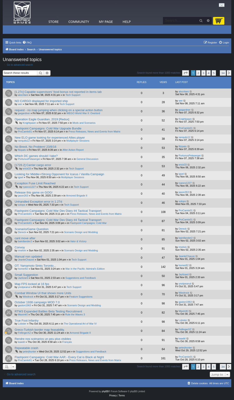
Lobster (22, 323)
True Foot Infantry (26, 320)
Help (127, 21)
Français (67, 342)
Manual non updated (28, 256)
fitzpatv (22, 149)
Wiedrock (28, 296)
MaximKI (23, 314)
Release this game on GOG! (34, 192)
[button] (185, 73)
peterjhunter (29, 351)
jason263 (23, 195)
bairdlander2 (25, 241)
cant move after (25, 238)
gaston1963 (24, 305)
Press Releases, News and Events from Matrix (94, 131)
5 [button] (214, 73)
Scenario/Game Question (31, 229)
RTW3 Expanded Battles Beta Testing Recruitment (48, 311)
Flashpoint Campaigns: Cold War (88, 223)
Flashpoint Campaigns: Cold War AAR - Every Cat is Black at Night (59, 357)
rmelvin (22, 250)
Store (53, 21)
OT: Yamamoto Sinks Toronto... (35, 265)
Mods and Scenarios (83, 122)
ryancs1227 (29, 186)
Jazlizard (23, 278)
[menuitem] (27, 42)
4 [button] (208, 73)
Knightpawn (29, 122)
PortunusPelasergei (29, 159)
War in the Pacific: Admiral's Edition (85, 268)
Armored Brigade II (76, 195)
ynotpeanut (24, 287)
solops (21, 204)
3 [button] (203, 73)
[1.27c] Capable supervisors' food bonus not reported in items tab (58, 92)
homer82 (23, 268)
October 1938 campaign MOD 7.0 (37, 302)
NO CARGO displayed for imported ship (41, 101)
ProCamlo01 (25, 131)
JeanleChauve (26, 259)
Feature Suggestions (81, 296)
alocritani (23, 95)
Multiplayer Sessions (77, 140)
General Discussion (87, 159)
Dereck (22, 232)
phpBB (105, 391)
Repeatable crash (26, 348)
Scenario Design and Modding (81, 232)
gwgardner (24, 113)
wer (20, 104)
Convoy (20, 247)
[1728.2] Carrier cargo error (33, 165)
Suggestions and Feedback (80, 278)
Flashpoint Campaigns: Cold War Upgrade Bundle (48, 128)
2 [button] (198, 73)
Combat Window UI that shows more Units (43, 293)
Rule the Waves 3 (75, 314)
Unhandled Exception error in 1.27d (38, 201)
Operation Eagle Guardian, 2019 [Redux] (42, 119)
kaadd (21, 342)
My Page (106, 21)
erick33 (27, 168)
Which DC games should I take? (36, 156)
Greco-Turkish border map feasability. (40, 329)
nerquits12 (24, 140)
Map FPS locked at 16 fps (32, 284)
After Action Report (73, 149)
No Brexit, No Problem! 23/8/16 (35, 146)
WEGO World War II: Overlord (83, 113)
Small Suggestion (26, 275)
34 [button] (223, 73)
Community (78, 21)
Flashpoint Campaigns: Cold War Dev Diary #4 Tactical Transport (58, 210)
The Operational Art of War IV (80, 323)
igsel (20, 177)
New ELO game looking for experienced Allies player (50, 137)
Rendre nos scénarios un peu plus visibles (43, 339)
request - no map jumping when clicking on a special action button (59, 110)
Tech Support (73, 95)
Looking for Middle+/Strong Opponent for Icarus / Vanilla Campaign (59, 174)
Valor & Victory (78, 241)
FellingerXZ (24, 332)
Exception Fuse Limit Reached (35, 183)
